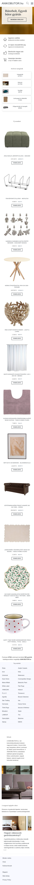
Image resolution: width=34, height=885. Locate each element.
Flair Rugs (21, 686)
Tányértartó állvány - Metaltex (17, 198)
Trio (19, 714)
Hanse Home (22, 704)
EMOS (20, 722)
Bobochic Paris (22, 682)
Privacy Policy (7, 880)
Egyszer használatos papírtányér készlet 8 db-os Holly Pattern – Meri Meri (17, 595)
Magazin (5, 872)
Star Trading (5, 700)
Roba (3, 668)
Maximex (20, 718)
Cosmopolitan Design (24, 679)
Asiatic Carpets (22, 668)
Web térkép (6, 876)
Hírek (4, 862)
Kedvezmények (7, 865)
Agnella (4, 697)
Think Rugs (5, 707)
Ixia (19, 700)
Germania (5, 704)
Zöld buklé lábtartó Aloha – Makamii (17, 156)
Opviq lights (5, 718)
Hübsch (20, 689)
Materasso (21, 675)
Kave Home (5, 679)
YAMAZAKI (5, 689)
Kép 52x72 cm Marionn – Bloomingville (16, 462)
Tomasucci (21, 693)
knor (3, 671)
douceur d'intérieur (23, 707)
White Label (5, 686)
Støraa (4, 722)
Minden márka (7, 858)
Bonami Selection (23, 697)
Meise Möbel (6, 682)
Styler (20, 711)
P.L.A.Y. (4, 693)
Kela (19, 671)
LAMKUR (5, 714)
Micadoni (5, 711)
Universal (5, 675)
